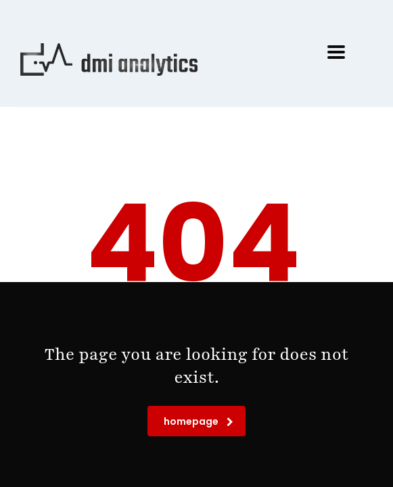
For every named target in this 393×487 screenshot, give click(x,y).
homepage (198, 421)
